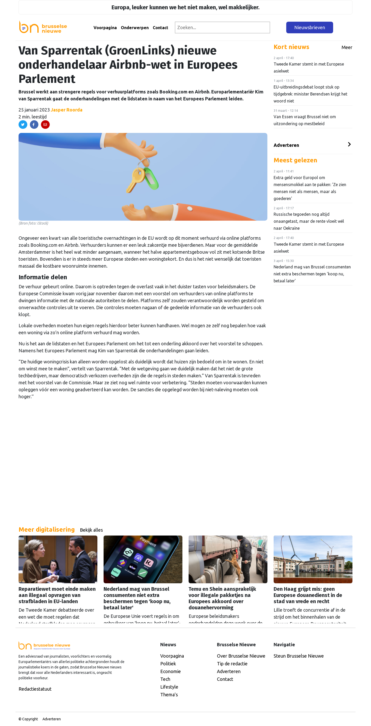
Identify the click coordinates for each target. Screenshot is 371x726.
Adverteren (286, 145)
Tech (165, 679)
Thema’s (169, 694)
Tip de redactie (232, 663)
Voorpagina (105, 27)
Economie (170, 671)
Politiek (168, 663)
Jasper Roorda (66, 109)
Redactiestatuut (35, 688)
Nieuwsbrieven (309, 27)
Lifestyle (169, 686)
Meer (347, 47)
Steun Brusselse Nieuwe (299, 655)
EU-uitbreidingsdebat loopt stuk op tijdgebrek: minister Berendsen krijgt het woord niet (310, 94)
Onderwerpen (135, 27)
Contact (160, 27)
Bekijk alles (91, 529)
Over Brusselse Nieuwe (241, 655)
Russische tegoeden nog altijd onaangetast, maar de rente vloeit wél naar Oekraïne (309, 221)
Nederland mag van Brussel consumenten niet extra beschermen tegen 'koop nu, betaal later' (312, 274)
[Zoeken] (278, 27)
